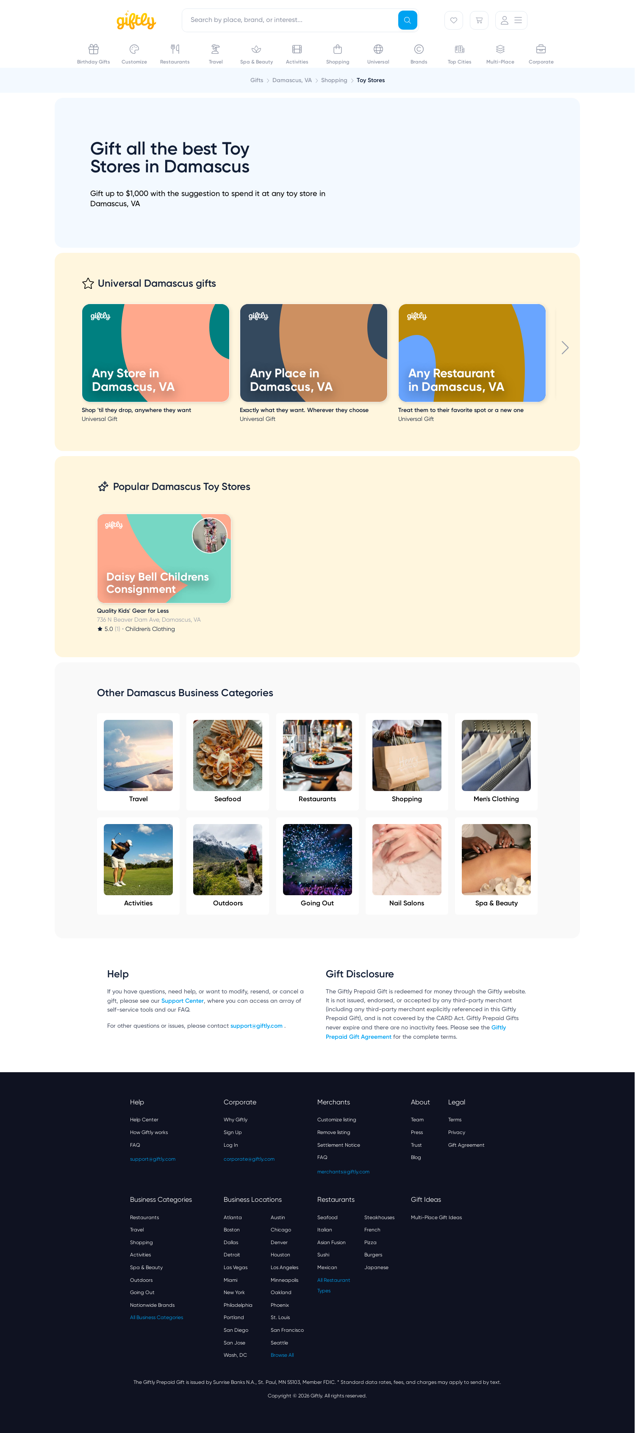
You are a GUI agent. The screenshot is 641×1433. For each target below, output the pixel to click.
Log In (231, 1145)
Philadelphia (238, 1305)
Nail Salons (406, 865)
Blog (416, 1157)
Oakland (281, 1292)
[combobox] (300, 20)
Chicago (281, 1230)
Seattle (279, 1343)
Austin (278, 1217)
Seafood (227, 761)
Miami (230, 1280)
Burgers (373, 1255)
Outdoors (227, 865)
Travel (138, 761)
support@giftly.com (257, 1025)
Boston (232, 1230)
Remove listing (333, 1132)
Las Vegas (235, 1267)
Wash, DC (235, 1355)
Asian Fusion (331, 1242)
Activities (138, 865)
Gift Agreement (466, 1145)
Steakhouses (379, 1217)
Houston (280, 1255)
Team (417, 1120)
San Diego (236, 1330)
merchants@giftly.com (343, 1172)
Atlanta (233, 1217)
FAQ (135, 1145)
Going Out (317, 865)
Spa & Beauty (496, 865)
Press (417, 1132)
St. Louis (280, 1317)
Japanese (376, 1267)
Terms (454, 1120)
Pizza (370, 1242)
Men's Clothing (496, 761)
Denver (279, 1242)
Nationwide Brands (152, 1305)
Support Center (182, 1000)
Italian (324, 1230)
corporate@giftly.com (249, 1159)
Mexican (327, 1267)
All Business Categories (156, 1317)
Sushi (323, 1255)
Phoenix (280, 1305)
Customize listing (336, 1120)
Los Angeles (284, 1267)
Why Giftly (235, 1120)
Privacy (456, 1132)
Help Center (144, 1120)
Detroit (232, 1255)
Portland (234, 1317)
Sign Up (233, 1132)
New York (234, 1292)
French (372, 1230)
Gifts (256, 80)
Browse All (282, 1355)
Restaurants (317, 761)
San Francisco (287, 1330)
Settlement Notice (338, 1145)
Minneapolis (284, 1280)
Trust (416, 1145)
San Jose (234, 1343)
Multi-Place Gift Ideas (436, 1217)
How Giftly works (149, 1132)
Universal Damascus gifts (157, 283)
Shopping (406, 761)
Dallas (231, 1242)
